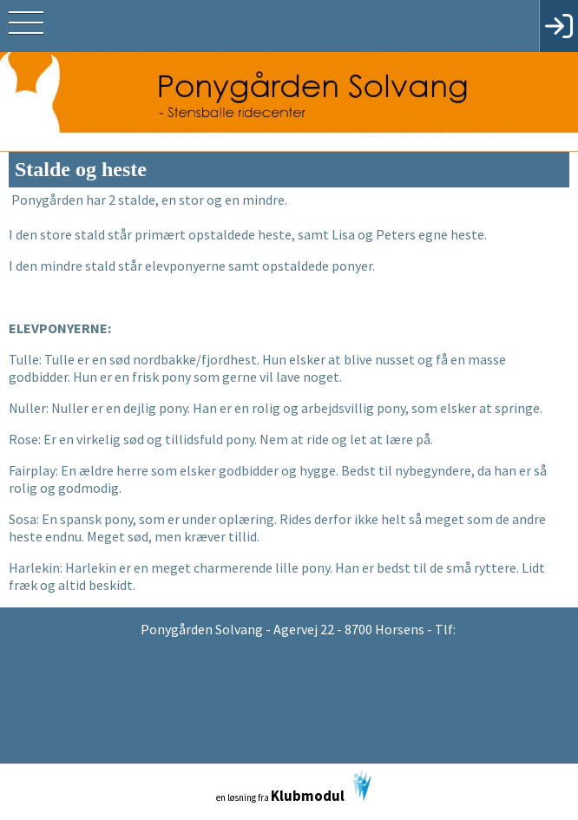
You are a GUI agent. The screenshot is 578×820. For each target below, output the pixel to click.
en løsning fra (293, 787)
